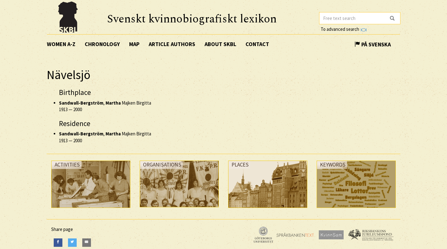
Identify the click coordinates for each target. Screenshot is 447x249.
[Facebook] (58, 242)
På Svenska (372, 44)
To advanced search (344, 29)
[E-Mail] (86, 242)
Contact (257, 44)
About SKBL (220, 44)
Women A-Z (61, 44)
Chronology (102, 44)
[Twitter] (72, 242)
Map (134, 44)
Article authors (172, 44)
